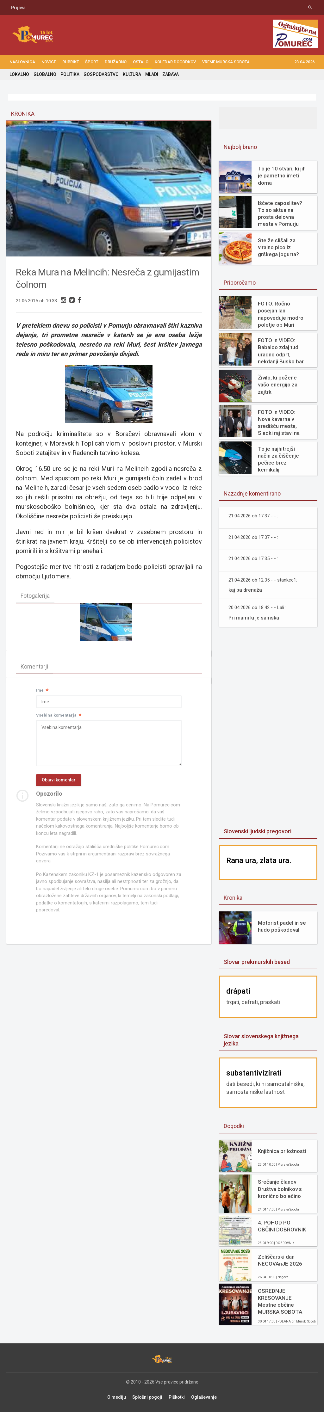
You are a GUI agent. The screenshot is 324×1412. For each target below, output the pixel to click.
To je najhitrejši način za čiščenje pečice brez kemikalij (278, 459)
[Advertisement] (268, 728)
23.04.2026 (304, 61)
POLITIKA (69, 74)
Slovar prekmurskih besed (257, 962)
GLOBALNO (44, 74)
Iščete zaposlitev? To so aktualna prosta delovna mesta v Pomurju (280, 213)
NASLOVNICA (22, 61)
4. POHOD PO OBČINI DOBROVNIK (282, 1226)
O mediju (116, 1397)
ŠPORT (91, 61)
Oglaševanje (204, 1397)
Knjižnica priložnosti (282, 1151)
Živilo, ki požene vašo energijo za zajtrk (277, 384)
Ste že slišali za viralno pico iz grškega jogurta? (278, 247)
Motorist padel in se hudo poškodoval (282, 926)
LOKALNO (19, 74)
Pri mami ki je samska (253, 618)
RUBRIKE (70, 61)
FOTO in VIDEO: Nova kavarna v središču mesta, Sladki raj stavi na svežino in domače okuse (280, 422)
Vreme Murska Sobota (226, 61)
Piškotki (177, 1397)
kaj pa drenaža (245, 590)
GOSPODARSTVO (100, 74)
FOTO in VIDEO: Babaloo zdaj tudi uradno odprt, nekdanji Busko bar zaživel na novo (281, 351)
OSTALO (140, 61)
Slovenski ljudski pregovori (257, 831)
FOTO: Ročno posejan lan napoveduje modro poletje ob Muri (280, 314)
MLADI (151, 74)
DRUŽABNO (116, 61)
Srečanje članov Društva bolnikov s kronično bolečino (280, 1189)
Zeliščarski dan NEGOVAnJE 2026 (280, 1260)
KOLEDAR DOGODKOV (175, 61)
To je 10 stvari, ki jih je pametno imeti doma (282, 175)
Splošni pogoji (147, 1397)
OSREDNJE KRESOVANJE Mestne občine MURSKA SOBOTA (280, 1301)
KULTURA (131, 74)
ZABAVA (170, 74)
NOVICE (48, 61)
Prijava (18, 7)
